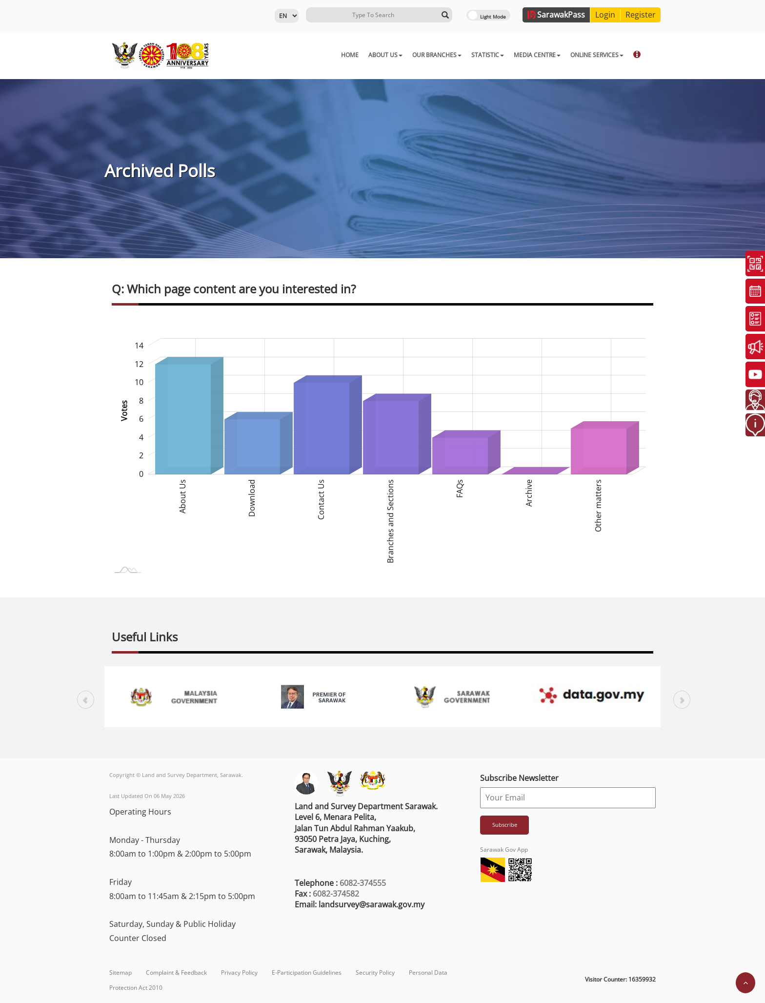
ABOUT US (337, 55)
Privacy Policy (239, 972)
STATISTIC (439, 55)
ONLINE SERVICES (548, 55)
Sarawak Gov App (504, 849)
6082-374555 (363, 883)
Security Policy (375, 972)
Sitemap (120, 972)
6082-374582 (336, 893)
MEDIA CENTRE (488, 55)
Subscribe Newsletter (519, 778)
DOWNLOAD (604, 55)
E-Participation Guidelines (307, 972)
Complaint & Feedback (176, 972)
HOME (301, 55)
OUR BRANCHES (388, 55)
